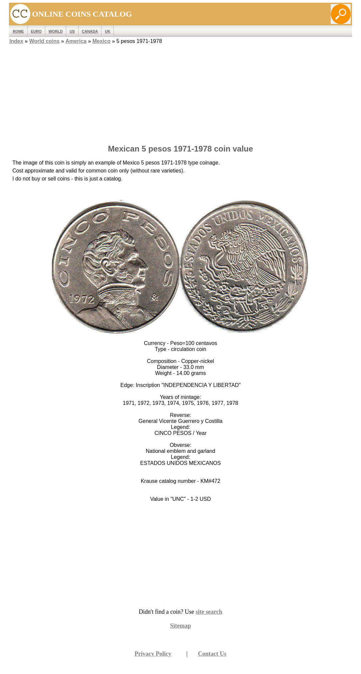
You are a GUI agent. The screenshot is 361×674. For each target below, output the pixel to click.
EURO (36, 31)
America (76, 41)
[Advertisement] (180, 92)
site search (209, 611)
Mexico (101, 41)
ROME (18, 31)
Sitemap (180, 625)
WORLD (56, 31)
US (72, 31)
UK (107, 31)
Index (16, 41)
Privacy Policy (152, 653)
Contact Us (212, 653)
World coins (44, 41)
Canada (90, 31)
